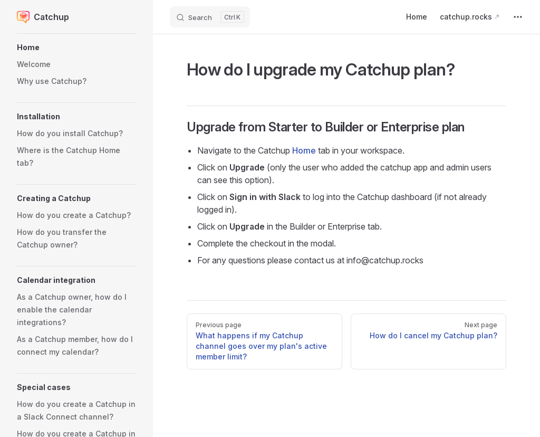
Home (304, 150)
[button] (76, 47)
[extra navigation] (517, 17)
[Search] (210, 16)
